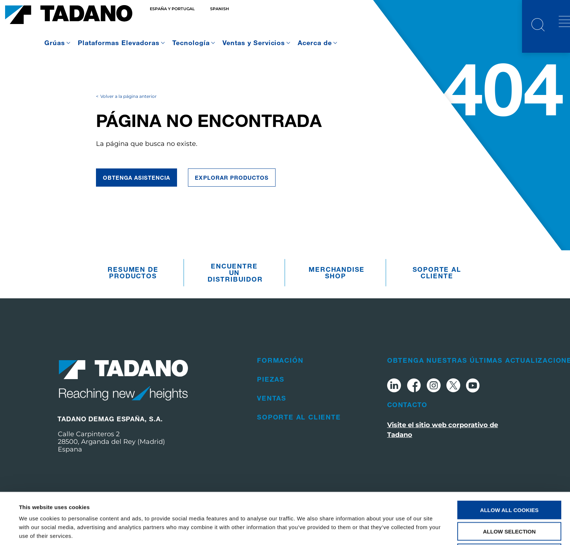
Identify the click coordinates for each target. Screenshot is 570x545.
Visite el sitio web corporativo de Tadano (442, 443)
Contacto (407, 417)
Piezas (271, 392)
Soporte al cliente (437, 286)
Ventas (271, 411)
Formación (280, 373)
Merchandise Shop (337, 286)
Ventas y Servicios (253, 43)
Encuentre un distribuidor (235, 286)
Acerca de (315, 43)
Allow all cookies (509, 481)
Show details (305, 531)
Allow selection (509, 503)
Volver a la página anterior (128, 109)
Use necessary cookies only (509, 524)
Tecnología (191, 43)
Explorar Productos (232, 190)
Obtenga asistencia (136, 190)
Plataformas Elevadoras (119, 43)
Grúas (54, 43)
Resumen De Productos (133, 286)
